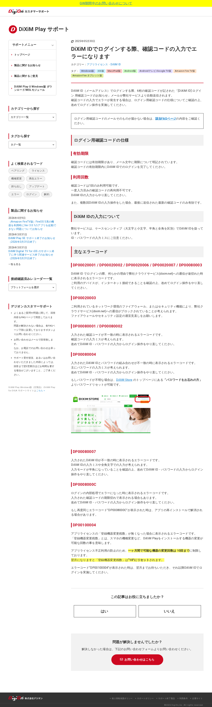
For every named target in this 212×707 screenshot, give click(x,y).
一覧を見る (14, 264)
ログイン (31, 194)
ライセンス (38, 170)
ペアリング (17, 170)
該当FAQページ (165, 118)
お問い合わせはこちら (139, 659)
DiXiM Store (124, 380)
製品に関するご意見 (26, 76)
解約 (46, 194)
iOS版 (101, 71)
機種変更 (16, 178)
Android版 (130, 71)
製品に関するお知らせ (27, 65)
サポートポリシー (145, 698)
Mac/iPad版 (114, 71)
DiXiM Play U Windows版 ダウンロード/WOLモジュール (33, 88)
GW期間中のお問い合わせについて (106, 3)
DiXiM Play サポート (44, 29)
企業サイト (197, 698)
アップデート (37, 186)
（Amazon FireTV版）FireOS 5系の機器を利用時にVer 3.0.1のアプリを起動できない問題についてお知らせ (32, 225)
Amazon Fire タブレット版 (87, 75)
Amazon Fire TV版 (185, 71)
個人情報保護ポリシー (122, 698)
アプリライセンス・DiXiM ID (104, 64)
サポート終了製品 (166, 698)
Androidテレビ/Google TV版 (155, 71)
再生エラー (35, 178)
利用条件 (183, 698)
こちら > (40, 390)
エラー (15, 194)
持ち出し (16, 186)
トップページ (22, 54)
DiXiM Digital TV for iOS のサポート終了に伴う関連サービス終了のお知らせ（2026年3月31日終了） (31, 255)
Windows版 (87, 71)
